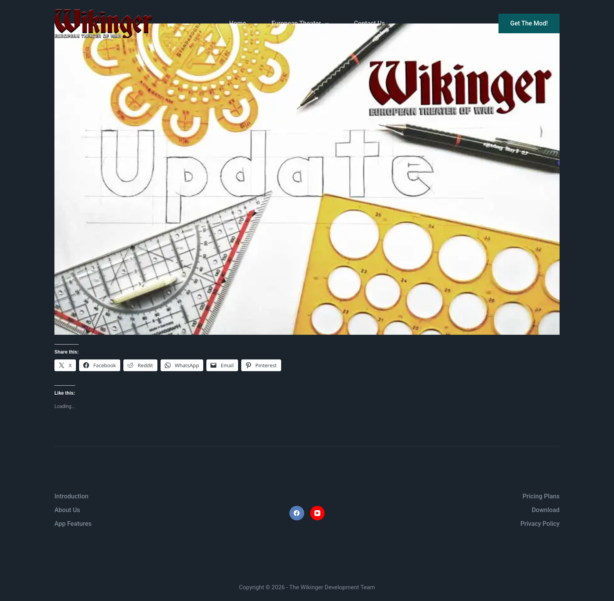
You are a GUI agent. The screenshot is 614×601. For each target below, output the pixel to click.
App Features (73, 523)
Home (237, 23)
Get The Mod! (529, 23)
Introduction (71, 496)
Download (546, 510)
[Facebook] (296, 513)
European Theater (301, 23)
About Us (67, 510)
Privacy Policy (540, 523)
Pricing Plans (541, 496)
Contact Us (369, 23)
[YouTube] (317, 513)
